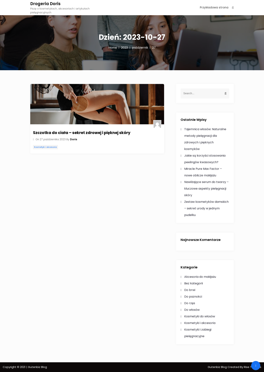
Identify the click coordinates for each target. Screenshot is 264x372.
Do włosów (192, 310)
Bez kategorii (193, 283)
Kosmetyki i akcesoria (45, 147)
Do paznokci (193, 296)
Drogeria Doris (45, 4)
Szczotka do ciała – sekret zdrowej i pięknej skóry (81, 132)
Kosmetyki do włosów (199, 316)
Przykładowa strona (214, 7)
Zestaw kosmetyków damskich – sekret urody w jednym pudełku (206, 208)
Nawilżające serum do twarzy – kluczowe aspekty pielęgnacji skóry (206, 188)
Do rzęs (189, 303)
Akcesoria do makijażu (200, 277)
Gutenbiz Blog (218, 367)
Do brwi (189, 290)
